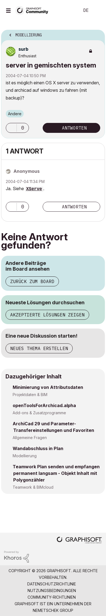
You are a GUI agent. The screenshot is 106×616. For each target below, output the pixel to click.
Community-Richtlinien (52, 597)
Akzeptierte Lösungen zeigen (47, 315)
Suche (67, 10)
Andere (14, 113)
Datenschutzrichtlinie (51, 584)
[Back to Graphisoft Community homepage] (33, 10)
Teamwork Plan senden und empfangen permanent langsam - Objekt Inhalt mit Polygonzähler (56, 473)
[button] (11, 128)
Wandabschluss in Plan (38, 448)
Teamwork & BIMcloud (33, 487)
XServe (34, 189)
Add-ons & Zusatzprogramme (39, 412)
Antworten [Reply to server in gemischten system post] (74, 128)
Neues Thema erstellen (39, 348)
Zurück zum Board (32, 281)
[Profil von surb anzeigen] (23, 49)
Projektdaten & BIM (30, 394)
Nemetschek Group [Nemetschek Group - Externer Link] (53, 610)
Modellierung (25, 455)
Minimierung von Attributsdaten (48, 387)
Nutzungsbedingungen (52, 590)
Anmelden (97, 10)
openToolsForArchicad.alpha (44, 405)
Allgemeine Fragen (30, 437)
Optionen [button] (97, 33)
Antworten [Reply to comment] (74, 206)
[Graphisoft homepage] (79, 540)
